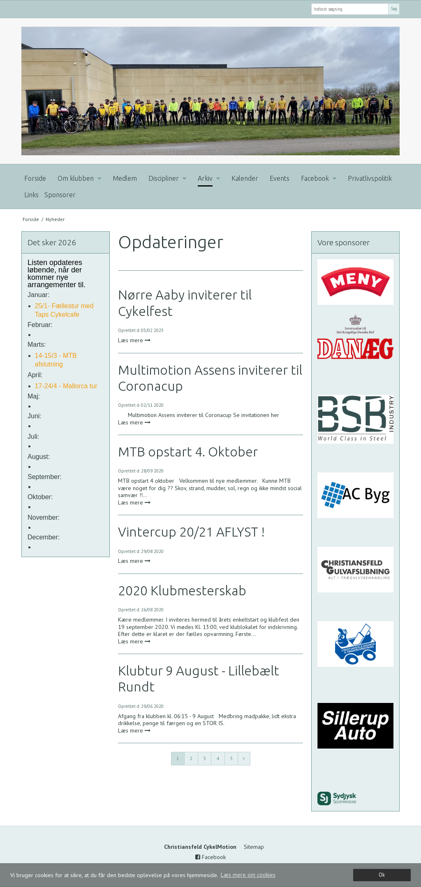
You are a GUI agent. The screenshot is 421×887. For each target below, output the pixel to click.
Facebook (210, 857)
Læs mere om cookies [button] (248, 874)
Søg (394, 9)
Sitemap (254, 846)
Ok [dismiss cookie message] (382, 874)
